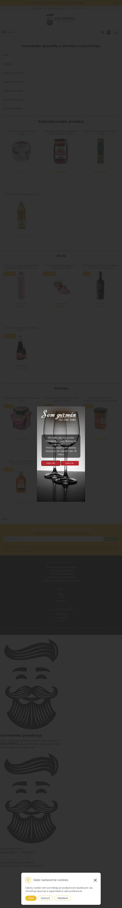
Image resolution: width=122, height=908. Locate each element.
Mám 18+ (50, 463)
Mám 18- (69, 463)
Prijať (31, 898)
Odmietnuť (62, 898)
